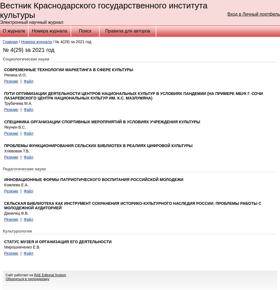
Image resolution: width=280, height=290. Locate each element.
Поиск (85, 31)
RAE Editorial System (50, 275)
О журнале (14, 31)
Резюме (11, 81)
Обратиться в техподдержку (27, 279)
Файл (28, 81)
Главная (10, 42)
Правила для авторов (127, 31)
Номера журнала (49, 31)
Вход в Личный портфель (253, 14)
